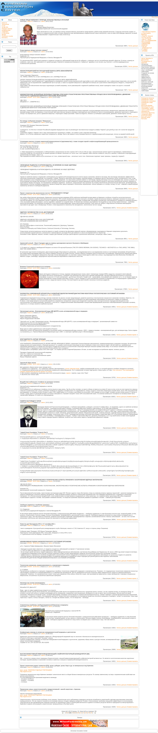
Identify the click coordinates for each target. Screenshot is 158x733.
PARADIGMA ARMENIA (145, 44)
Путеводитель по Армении (146, 61)
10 (78, 712)
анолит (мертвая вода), (72, 368)
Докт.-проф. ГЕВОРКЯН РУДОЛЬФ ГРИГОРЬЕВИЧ (36, 670)
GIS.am (144, 46)
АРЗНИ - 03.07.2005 (33, 97)
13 (86, 712)
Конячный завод (146, 115)
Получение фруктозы (148, 112)
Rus (153, 17)
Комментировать (132, 207)
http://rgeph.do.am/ (25, 671)
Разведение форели (147, 98)
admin (43, 21)
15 (91, 712)
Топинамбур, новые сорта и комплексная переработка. (147, 110)
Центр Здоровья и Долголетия (147, 59)
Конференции (6, 30)
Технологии (5, 24)
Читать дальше (133, 46)
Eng (156, 17)
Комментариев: (132, 334)
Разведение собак (147, 102)
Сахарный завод (146, 114)
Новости (4, 23)
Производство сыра (147, 107)
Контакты (5, 37)
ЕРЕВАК (144, 51)
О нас (3, 26)
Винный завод (145, 117)
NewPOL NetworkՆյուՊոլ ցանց (147, 36)
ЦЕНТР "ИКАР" (147, 39)
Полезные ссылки (7, 36)
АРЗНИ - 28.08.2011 (33, 543)
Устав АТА (5, 27)
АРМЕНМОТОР (147, 48)
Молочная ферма (146, 105)
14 (88, 712)
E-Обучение (5, 33)
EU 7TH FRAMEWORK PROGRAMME (148, 41)
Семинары (5, 31)
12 (83, 712)
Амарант (144, 104)
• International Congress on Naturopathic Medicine (148, 32)
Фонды (4, 34)
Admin (43, 340)
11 (80, 712)
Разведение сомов (147, 99)
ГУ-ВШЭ (144, 49)
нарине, (68, 373)
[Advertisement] (9, 102)
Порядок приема (7, 28)
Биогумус (144, 118)
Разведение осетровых (148, 101)
